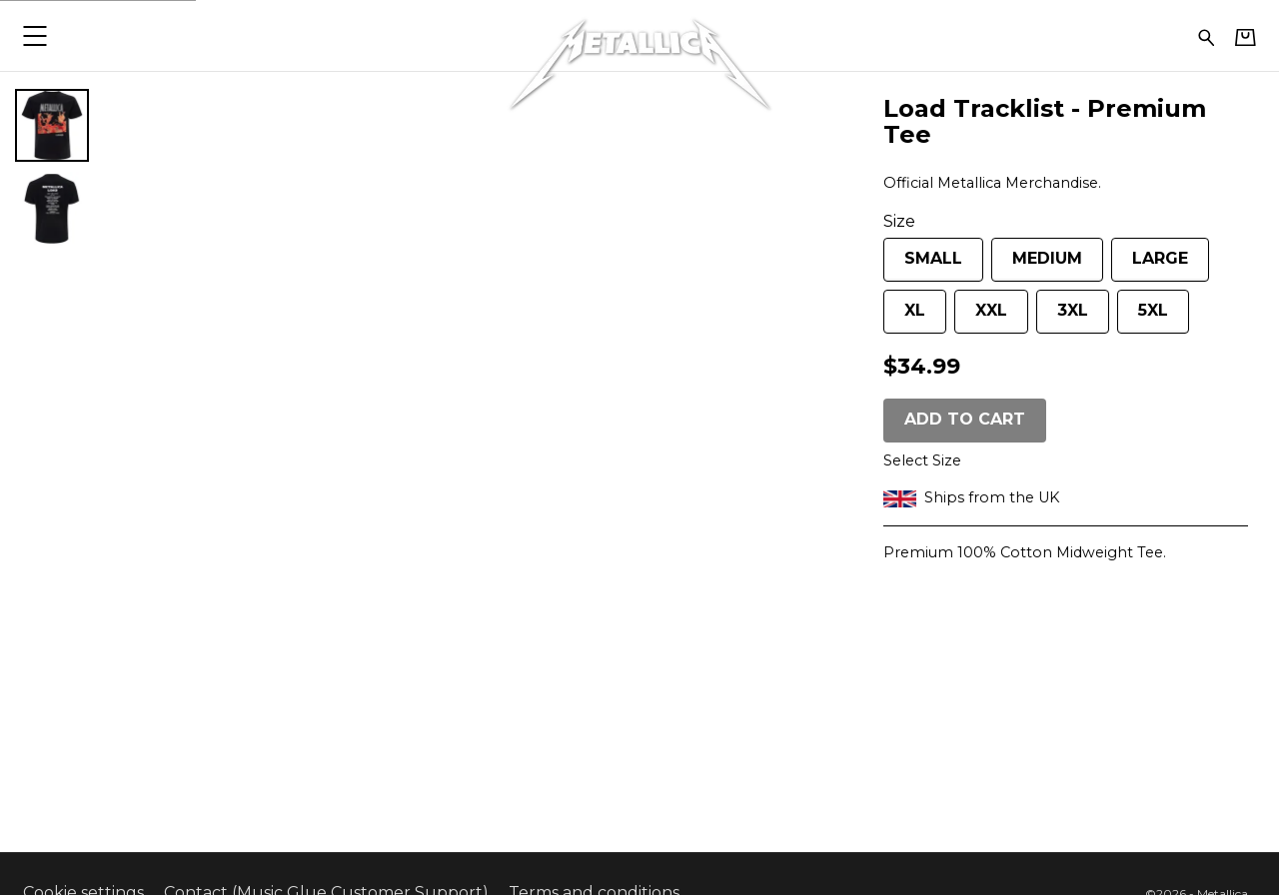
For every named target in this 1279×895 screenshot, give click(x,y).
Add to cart (964, 419)
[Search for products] (1206, 35)
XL (904, 317)
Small (922, 265)
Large (1149, 265)
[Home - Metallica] (639, 35)
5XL (1142, 317)
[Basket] (1245, 37)
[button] (34, 35)
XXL (980, 317)
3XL (1062, 317)
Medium (1036, 265)
